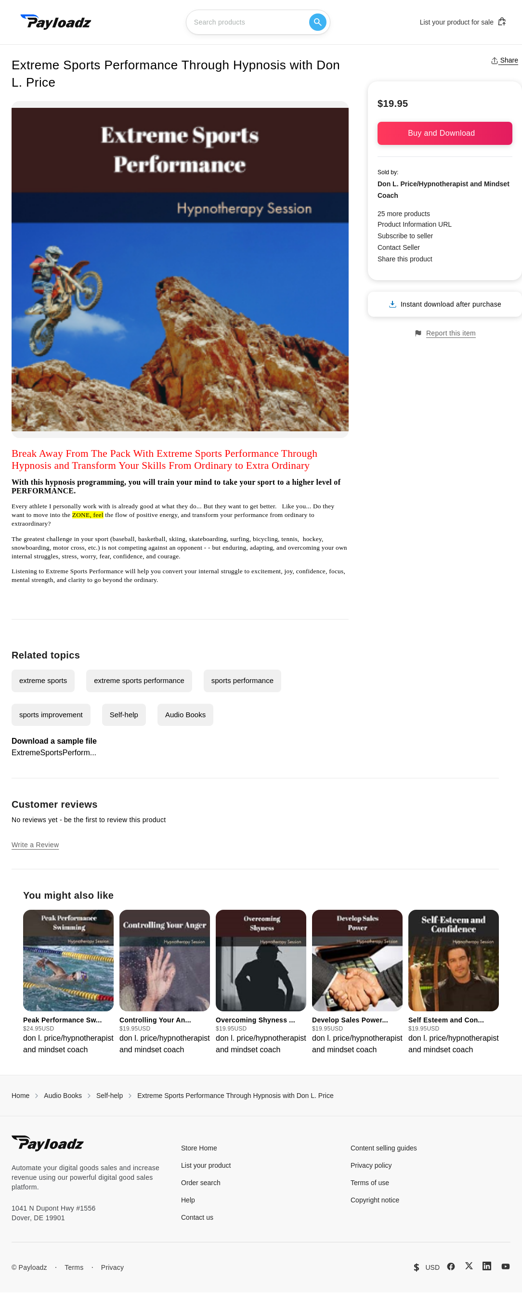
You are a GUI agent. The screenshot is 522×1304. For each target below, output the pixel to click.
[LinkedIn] (487, 1266)
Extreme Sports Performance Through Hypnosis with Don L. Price (235, 1095)
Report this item (445, 333)
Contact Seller (399, 247)
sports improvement (51, 714)
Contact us (197, 1217)
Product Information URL (415, 224)
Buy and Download (445, 133)
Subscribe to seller (405, 236)
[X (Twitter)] (469, 1266)
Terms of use (370, 1183)
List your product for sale (463, 21)
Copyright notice (375, 1200)
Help (188, 1200)
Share (504, 60)
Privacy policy (371, 1165)
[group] (68, 983)
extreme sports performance (139, 680)
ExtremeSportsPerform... (54, 753)
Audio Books (185, 714)
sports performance (242, 680)
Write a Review (35, 845)
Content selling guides (384, 1148)
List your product (206, 1165)
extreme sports (43, 680)
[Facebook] (451, 1266)
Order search (201, 1183)
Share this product (405, 259)
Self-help (124, 714)
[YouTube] (505, 1266)
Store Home (199, 1148)
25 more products (404, 214)
